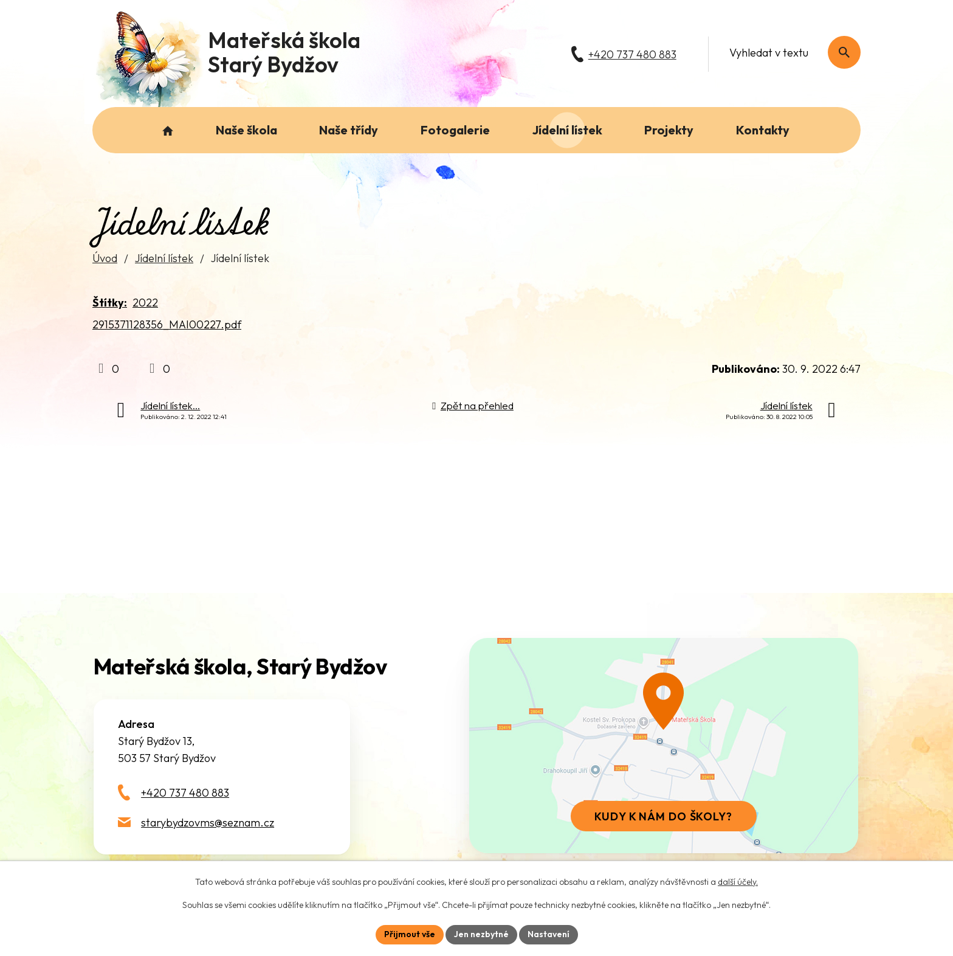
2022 (145, 303)
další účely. (738, 881)
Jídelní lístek (164, 258)
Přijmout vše (409, 934)
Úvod (104, 258)
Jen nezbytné (481, 934)
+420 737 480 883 (185, 793)
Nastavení (548, 934)
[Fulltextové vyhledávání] (788, 52)
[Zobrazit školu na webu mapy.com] (663, 745)
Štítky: (109, 303)
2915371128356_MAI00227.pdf (166, 324)
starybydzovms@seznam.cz (207, 823)
